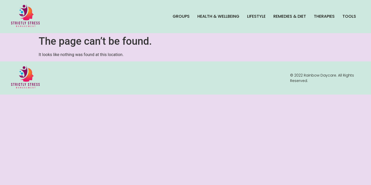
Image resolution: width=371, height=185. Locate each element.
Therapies (324, 16)
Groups (181, 16)
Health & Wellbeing (218, 16)
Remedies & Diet (289, 16)
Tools (349, 16)
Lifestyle (256, 16)
